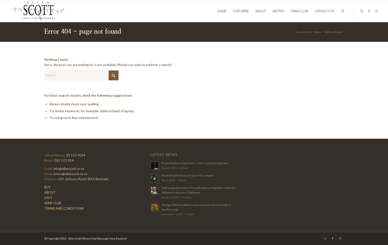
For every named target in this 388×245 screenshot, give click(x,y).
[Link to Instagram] (376, 11)
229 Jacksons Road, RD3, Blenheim (83, 179)
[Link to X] (361, 11)
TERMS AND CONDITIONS (64, 208)
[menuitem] (222, 11)
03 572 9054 (75, 155)
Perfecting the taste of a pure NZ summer (187, 175)
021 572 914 (64, 160)
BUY (47, 187)
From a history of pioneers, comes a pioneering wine (194, 163)
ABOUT (50, 192)
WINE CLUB (52, 203)
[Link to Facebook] (369, 11)
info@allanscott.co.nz (68, 169)
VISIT (48, 198)
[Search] (342, 11)
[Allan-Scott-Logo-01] (38, 11)
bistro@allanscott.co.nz (70, 174)
